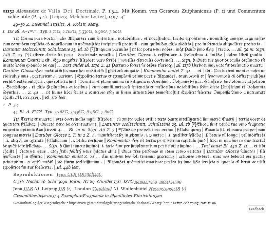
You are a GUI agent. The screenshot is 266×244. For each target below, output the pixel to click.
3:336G (85, 31)
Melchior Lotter (87, 17)
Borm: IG (79, 181)
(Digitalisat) (79, 174)
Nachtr (33, 181)
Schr (52, 181)
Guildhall (102, 188)
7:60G (115, 31)
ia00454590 (170, 181)
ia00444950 (146, 181)
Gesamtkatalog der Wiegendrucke (39, 203)
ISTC (128, 181)
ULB (28, 188)
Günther (105, 181)
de (44, 11)
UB (62, 188)
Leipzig (59, 17)
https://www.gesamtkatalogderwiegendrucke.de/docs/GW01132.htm (119, 203)
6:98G (101, 31)
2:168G (69, 31)
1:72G (55, 31)
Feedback (256, 208)
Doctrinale (87, 11)
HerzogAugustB (164, 188)
